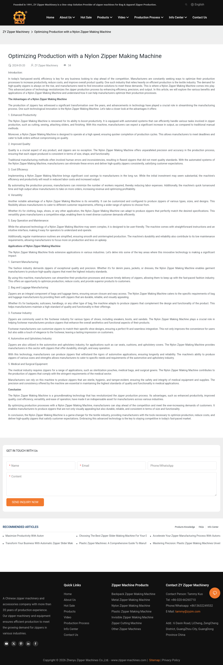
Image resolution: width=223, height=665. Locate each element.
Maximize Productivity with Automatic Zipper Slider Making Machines (24, 535)
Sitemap (154, 660)
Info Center (213, 527)
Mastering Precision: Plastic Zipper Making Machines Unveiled (186, 543)
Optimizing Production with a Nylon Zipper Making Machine (72, 32)
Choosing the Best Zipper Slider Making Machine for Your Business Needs (113, 535)
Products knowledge (185, 527)
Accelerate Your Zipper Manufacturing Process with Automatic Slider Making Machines (186, 535)
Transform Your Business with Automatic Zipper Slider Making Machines (39, 543)
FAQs (201, 527)
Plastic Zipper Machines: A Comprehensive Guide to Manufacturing (113, 543)
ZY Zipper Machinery (16, 32)
